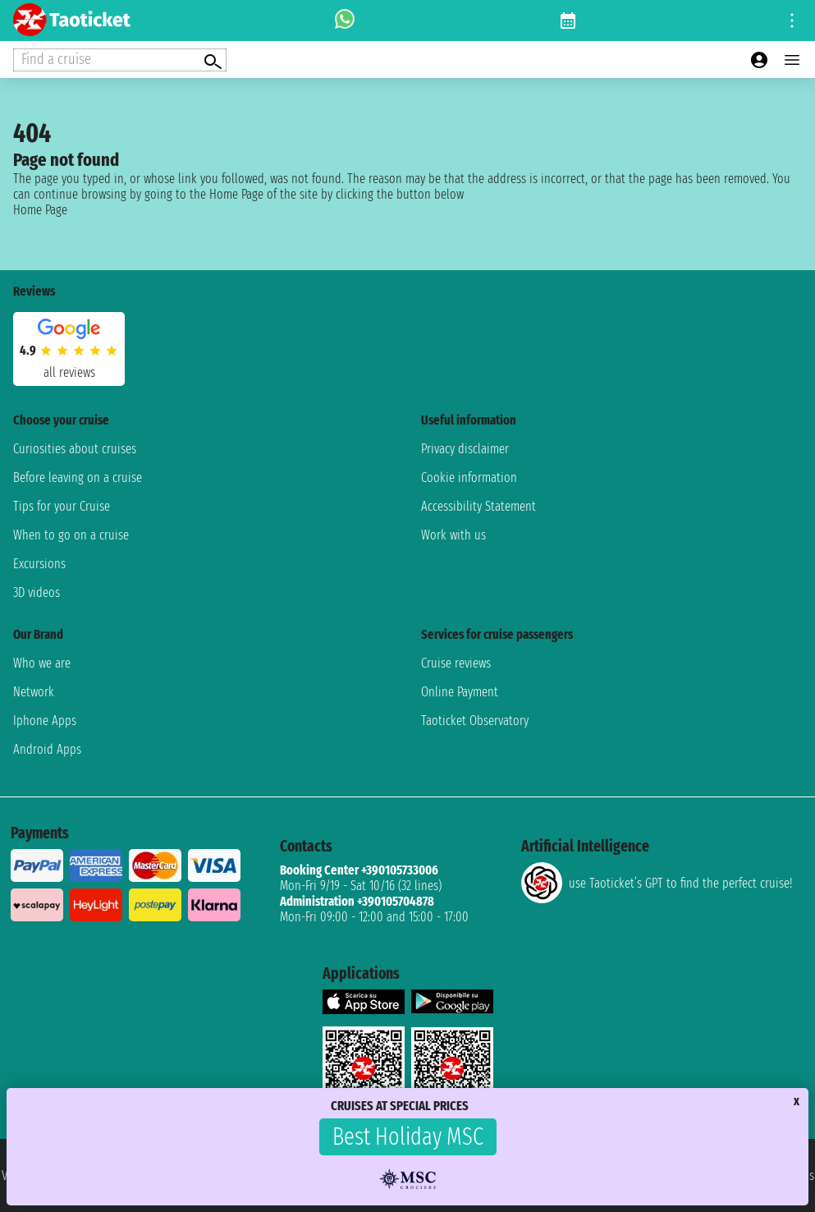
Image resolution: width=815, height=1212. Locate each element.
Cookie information (469, 477)
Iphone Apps (44, 720)
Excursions (39, 564)
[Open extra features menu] (120, 59)
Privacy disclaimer (465, 449)
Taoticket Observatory (475, 720)
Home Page (40, 210)
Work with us (453, 535)
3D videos (36, 592)
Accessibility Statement (478, 506)
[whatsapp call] (345, 20)
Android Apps (47, 749)
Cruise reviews (456, 663)
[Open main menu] (792, 60)
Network (33, 692)
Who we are (42, 663)
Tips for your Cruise (61, 506)
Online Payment (459, 692)
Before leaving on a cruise (77, 477)
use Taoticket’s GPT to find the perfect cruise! (656, 882)
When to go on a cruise (71, 535)
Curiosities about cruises (74, 449)
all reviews (69, 372)
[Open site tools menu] (792, 20)
